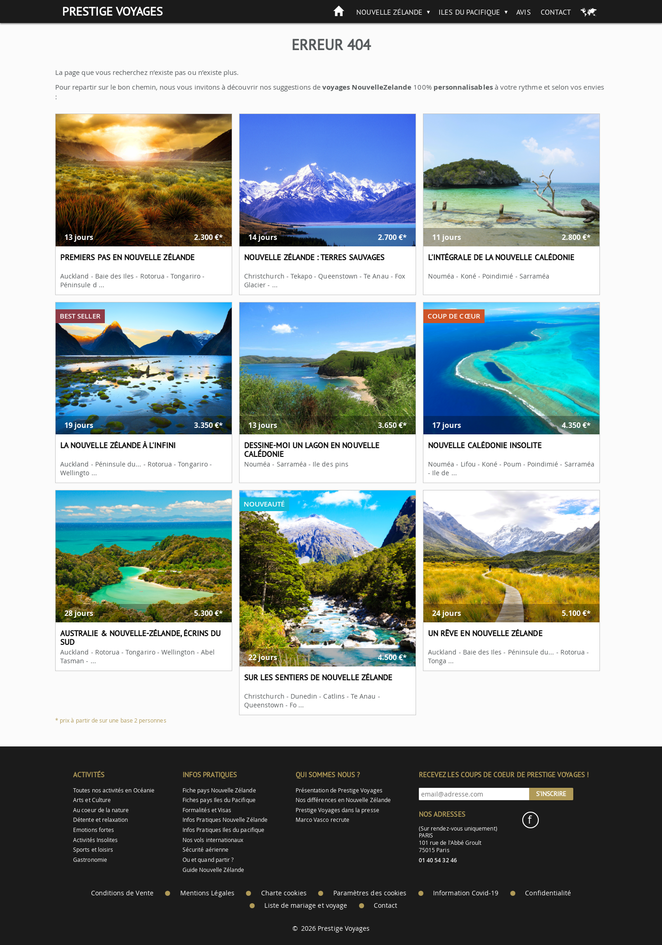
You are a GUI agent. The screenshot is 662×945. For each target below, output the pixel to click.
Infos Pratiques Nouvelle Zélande (225, 820)
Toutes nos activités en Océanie (113, 790)
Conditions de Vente (122, 893)
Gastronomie (90, 860)
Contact (556, 12)
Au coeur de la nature (101, 810)
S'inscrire (551, 794)
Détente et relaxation (100, 820)
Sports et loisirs (93, 850)
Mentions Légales (207, 893)
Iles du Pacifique (469, 12)
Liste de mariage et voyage (305, 905)
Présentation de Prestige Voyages (339, 790)
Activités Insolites (95, 840)
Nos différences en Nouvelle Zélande (343, 800)
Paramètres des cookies (369, 893)
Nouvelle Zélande (389, 12)
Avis (523, 12)
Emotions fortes (93, 830)
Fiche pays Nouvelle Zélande (219, 790)
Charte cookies (284, 893)
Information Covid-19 (465, 893)
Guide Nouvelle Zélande (213, 870)
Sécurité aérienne (205, 850)
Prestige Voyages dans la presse (337, 810)
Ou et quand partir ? (208, 860)
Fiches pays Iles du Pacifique (219, 800)
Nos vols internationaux (213, 840)
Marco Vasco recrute (322, 820)
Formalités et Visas (207, 810)
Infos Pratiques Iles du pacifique (223, 830)
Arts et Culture (92, 800)
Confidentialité (548, 893)
